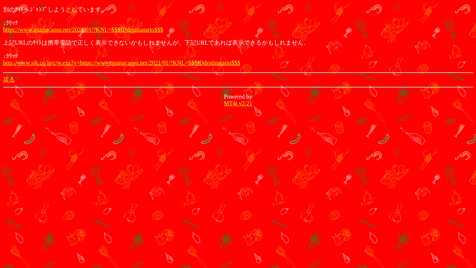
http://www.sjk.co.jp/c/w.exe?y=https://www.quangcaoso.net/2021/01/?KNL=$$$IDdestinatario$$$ (121, 63)
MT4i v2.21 (238, 103)
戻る (9, 79)
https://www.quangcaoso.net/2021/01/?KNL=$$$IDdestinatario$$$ (83, 29)
